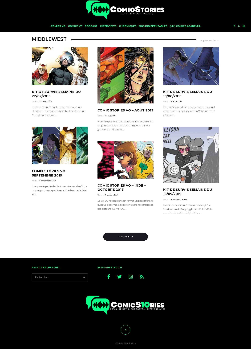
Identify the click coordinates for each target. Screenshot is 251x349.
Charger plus (126, 236)
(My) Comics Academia (185, 26)
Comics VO (58, 26)
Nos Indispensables (153, 26)
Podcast (91, 26)
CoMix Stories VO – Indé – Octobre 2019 (121, 188)
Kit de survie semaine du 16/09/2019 (187, 192)
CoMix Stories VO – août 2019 (125, 110)
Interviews (108, 26)
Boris (34, 101)
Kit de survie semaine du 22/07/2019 (56, 94)
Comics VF (75, 26)
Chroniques (127, 26)
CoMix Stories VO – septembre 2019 (50, 173)
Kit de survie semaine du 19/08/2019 (187, 94)
